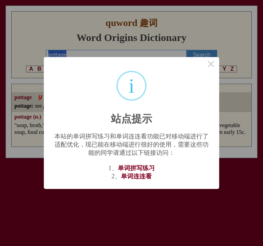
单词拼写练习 (136, 168)
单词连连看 (136, 176)
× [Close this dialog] (211, 65)
